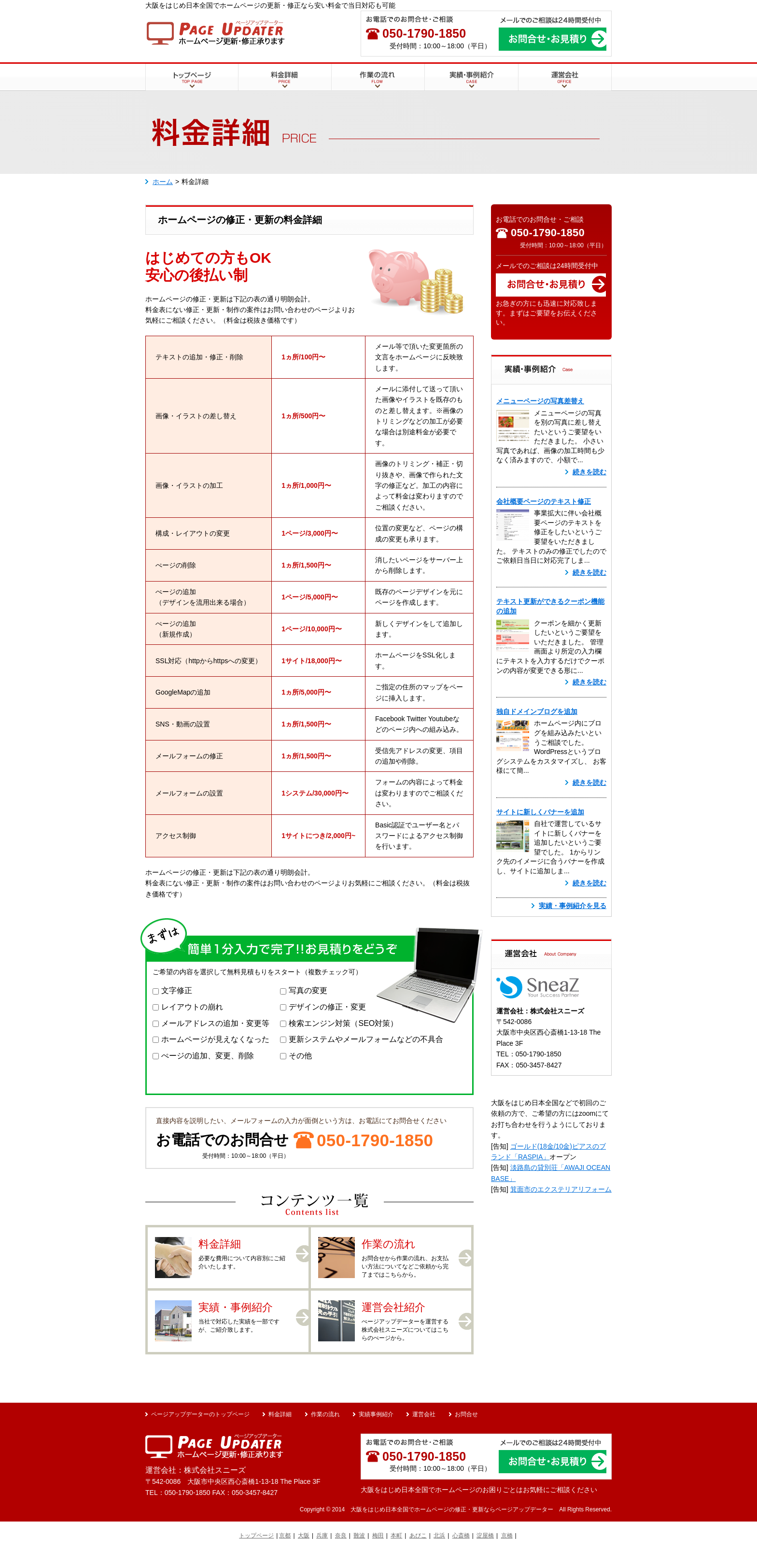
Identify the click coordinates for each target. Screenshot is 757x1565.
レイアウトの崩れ (192, 1007)
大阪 (303, 1550)
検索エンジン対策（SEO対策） (343, 1023)
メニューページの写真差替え (540, 401)
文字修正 (176, 990)
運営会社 (531, 96)
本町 (396, 1550)
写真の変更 (308, 990)
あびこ (418, 1550)
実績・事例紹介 (448, 96)
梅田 (378, 1550)
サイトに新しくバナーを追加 (540, 812)
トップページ (165, 96)
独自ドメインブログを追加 (536, 711)
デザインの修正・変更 (327, 1007)
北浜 (439, 1550)
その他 (300, 1056)
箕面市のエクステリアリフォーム (561, 1189)
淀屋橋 (485, 1550)
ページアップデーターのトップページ (200, 1428)
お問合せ (466, 1428)
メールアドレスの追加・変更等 (215, 1023)
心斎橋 (461, 1550)
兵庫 (322, 1550)
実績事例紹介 (376, 1428)
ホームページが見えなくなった (215, 1039)
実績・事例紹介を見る (572, 906)
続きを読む (589, 472)
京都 (285, 1550)
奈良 (341, 1550)
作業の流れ (348, 96)
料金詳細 (252, 96)
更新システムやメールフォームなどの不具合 (366, 1039)
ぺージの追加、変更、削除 (207, 1056)
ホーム (163, 181)
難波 (359, 1550)
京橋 (507, 1550)
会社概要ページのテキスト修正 (543, 501)
